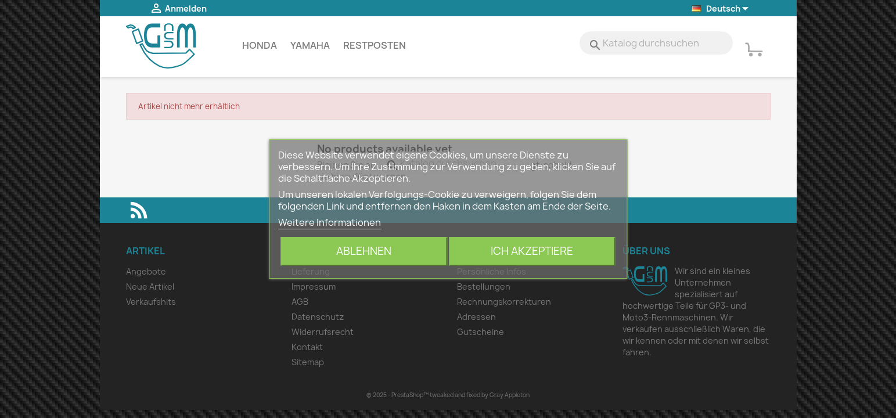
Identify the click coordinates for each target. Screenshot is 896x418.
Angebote (146, 271)
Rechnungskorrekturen (504, 301)
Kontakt (307, 346)
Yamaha (310, 45)
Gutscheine (480, 331)
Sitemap (308, 361)
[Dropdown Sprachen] (720, 9)
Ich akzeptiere (532, 251)
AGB (300, 301)
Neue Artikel (150, 286)
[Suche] (656, 43)
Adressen (476, 316)
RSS (138, 210)
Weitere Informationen (329, 222)
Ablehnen (363, 251)
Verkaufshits (151, 301)
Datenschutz (318, 316)
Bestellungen (483, 286)
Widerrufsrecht (323, 331)
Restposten (374, 45)
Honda (259, 45)
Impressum (314, 286)
